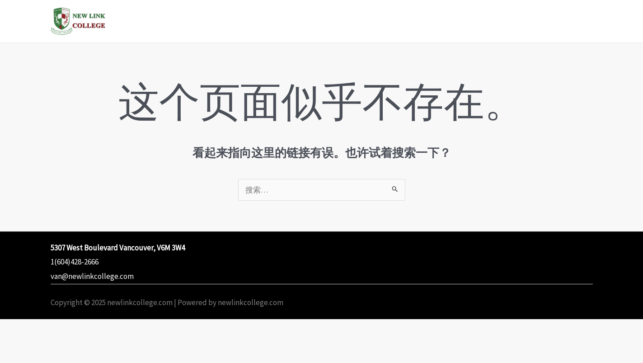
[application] (347, 21)
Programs (327, 21)
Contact (568, 21)
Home (275, 21)
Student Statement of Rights (427, 21)
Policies (519, 21)
